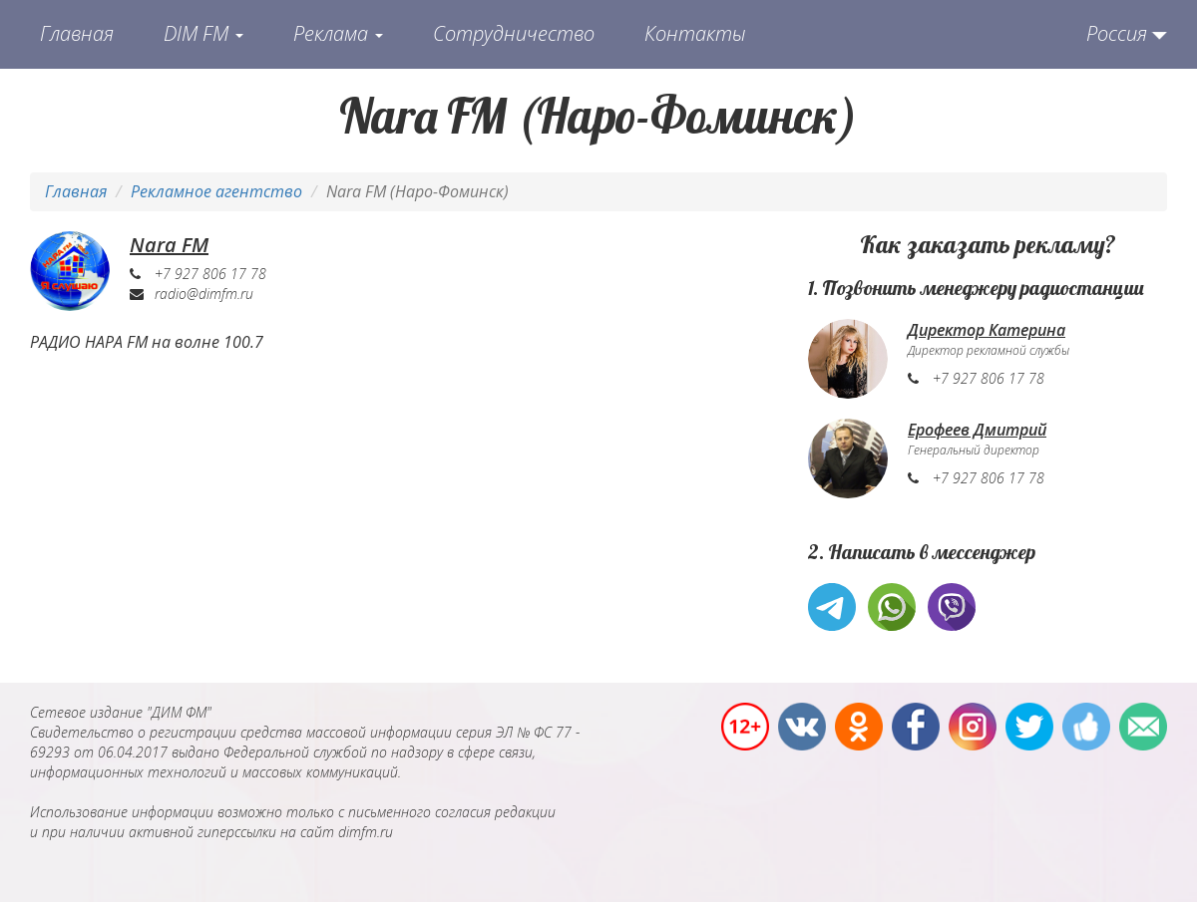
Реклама (338, 33)
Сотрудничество (514, 33)
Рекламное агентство (216, 191)
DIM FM (203, 33)
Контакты (695, 33)
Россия (1116, 33)
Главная (77, 33)
